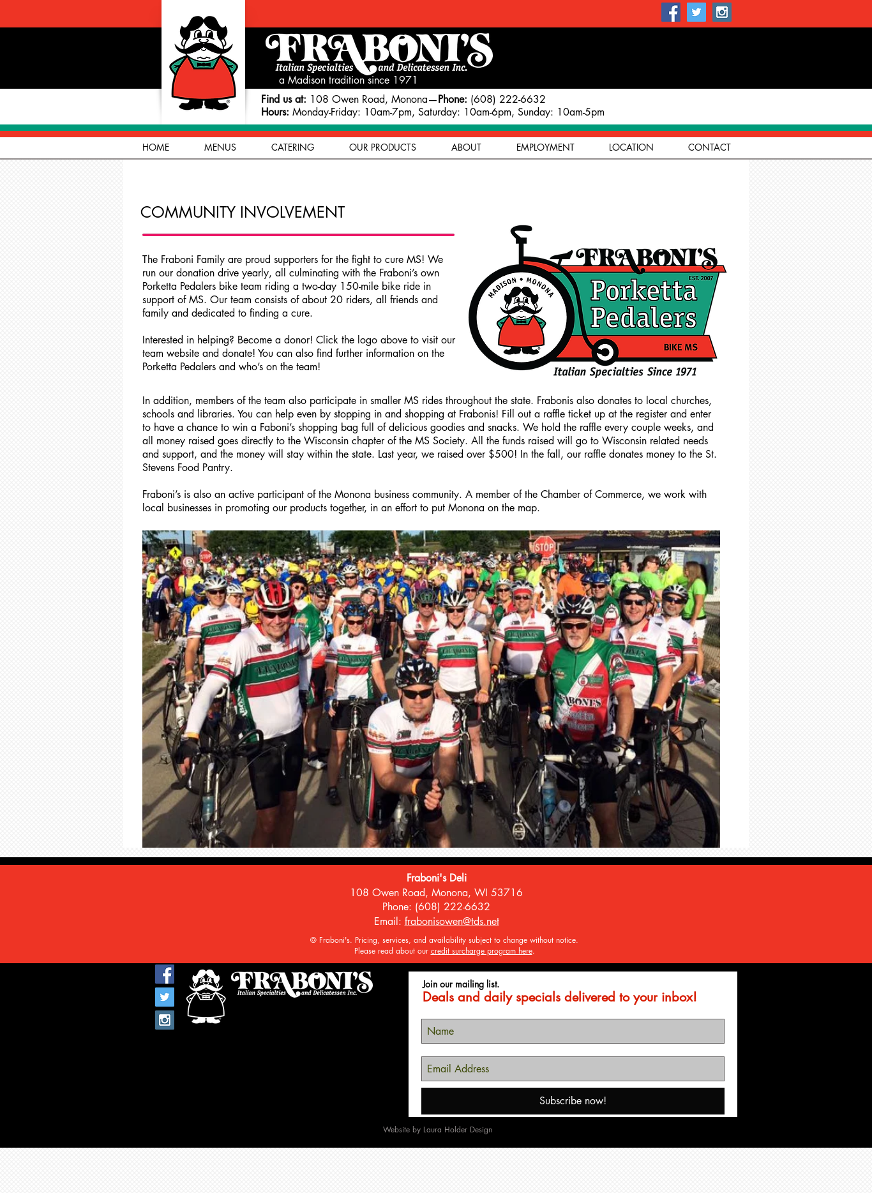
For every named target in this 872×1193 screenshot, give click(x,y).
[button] (466, 147)
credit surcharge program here (481, 950)
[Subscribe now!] (573, 1101)
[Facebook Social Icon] (670, 12)
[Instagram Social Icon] (722, 12)
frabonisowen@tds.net (452, 921)
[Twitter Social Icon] (696, 12)
